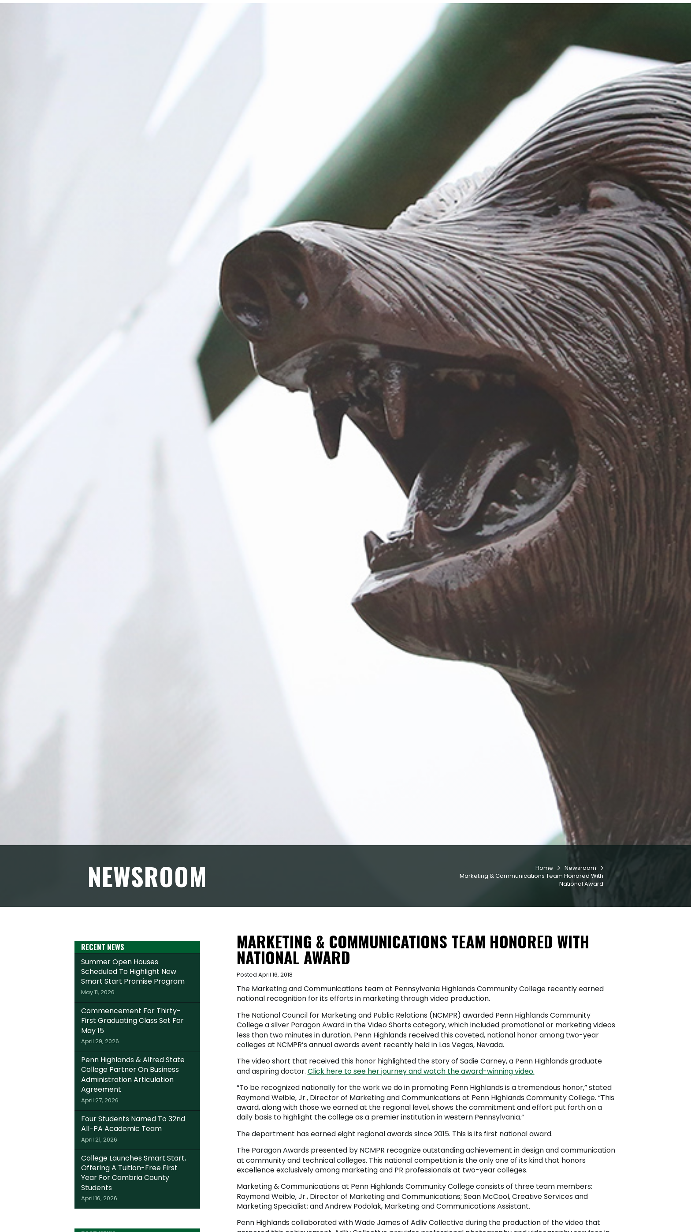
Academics (370, 40)
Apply (166, 10)
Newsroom (580, 919)
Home (544, 919)
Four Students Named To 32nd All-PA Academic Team (137, 1180)
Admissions (318, 40)
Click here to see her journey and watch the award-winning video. (421, 1123)
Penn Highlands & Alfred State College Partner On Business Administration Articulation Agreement (137, 1131)
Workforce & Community (502, 40)
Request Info (116, 10)
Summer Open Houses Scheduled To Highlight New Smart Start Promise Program (137, 1028)
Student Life (423, 40)
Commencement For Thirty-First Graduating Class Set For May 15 (137, 1077)
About (569, 40)
